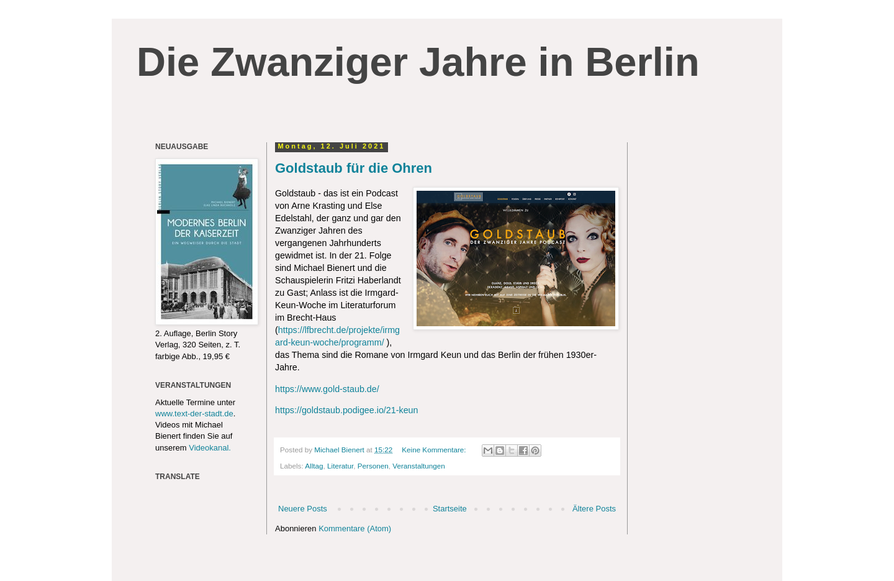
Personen (373, 466)
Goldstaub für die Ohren (353, 168)
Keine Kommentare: (435, 450)
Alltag (314, 466)
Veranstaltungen (418, 466)
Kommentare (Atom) (354, 528)
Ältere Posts (594, 508)
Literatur (340, 466)
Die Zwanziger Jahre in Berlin (418, 62)
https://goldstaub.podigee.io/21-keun (346, 410)
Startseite (450, 508)
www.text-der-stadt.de (194, 413)
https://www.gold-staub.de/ (328, 389)
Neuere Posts (302, 508)
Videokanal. (210, 447)
